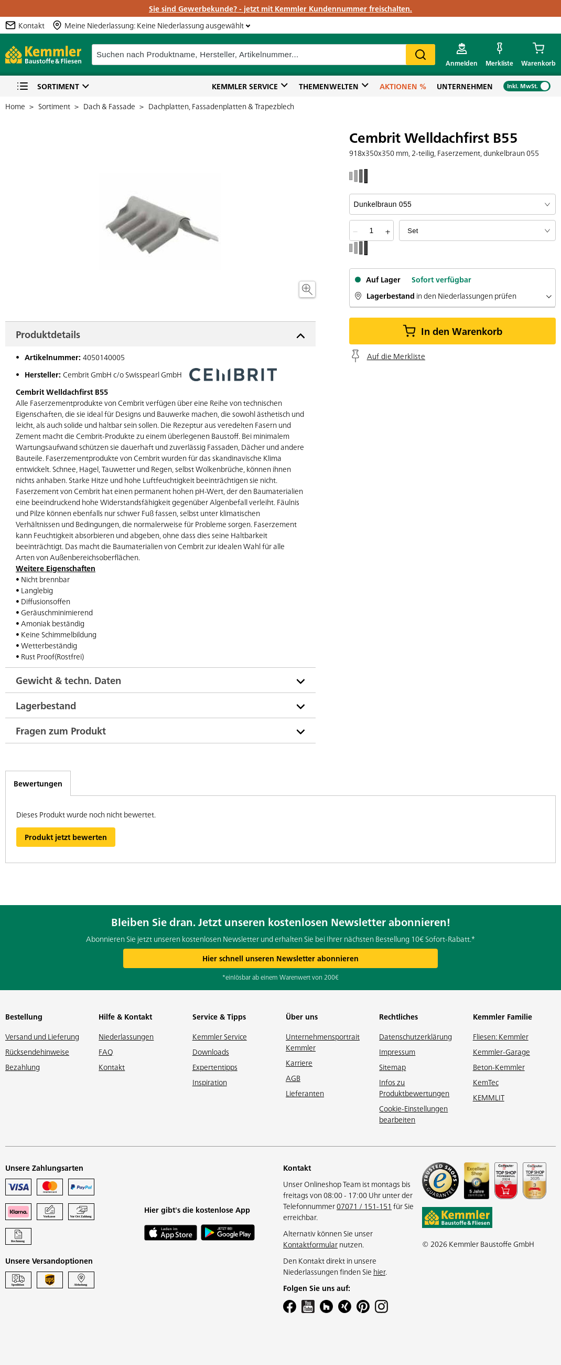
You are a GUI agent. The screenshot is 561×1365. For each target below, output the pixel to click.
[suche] (263, 54)
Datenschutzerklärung (415, 1036)
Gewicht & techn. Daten (68, 680)
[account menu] (462, 55)
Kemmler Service (245, 86)
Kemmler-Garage (501, 1051)
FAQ (106, 1051)
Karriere (299, 1062)
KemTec (486, 1082)
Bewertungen (38, 783)
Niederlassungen (126, 1036)
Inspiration (209, 1082)
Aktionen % (403, 86)
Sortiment (47, 86)
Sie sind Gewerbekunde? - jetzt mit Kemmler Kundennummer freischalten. (280, 8)
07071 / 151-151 (364, 1206)
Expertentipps (215, 1067)
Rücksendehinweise (37, 1051)
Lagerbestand (46, 705)
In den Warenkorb (452, 331)
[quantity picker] (371, 230)
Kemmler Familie (502, 1016)
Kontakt (112, 1067)
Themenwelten (329, 86)
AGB (293, 1078)
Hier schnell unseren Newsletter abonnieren (280, 958)
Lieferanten (305, 1093)
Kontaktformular (310, 1244)
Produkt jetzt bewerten (66, 837)
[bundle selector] (477, 230)
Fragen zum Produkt (61, 730)
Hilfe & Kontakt (125, 1016)
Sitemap (392, 1067)
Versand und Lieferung (42, 1036)
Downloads (210, 1051)
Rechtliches (398, 1016)
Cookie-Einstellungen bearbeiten (413, 1114)
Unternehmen (465, 86)
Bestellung (23, 1016)
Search (420, 54)
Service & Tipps (219, 1016)
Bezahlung (22, 1067)
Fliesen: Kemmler (500, 1036)
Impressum (397, 1051)
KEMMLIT (488, 1097)
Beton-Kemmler (499, 1067)
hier (379, 1271)
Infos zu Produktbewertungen (414, 1087)
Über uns (302, 1016)
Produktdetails (48, 334)
